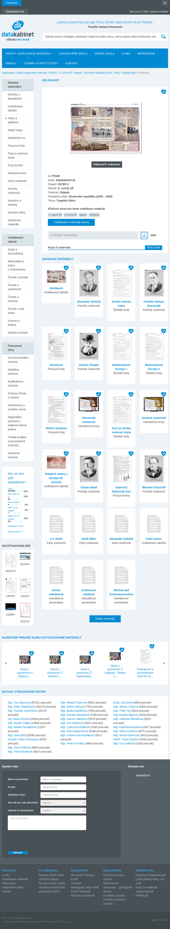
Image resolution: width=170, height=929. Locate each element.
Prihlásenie (11, 3)
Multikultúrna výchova (15, 383)
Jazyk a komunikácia (15, 251)
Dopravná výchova (14, 455)
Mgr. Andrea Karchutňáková (77, 735)
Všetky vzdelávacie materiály (28, 53)
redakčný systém (34, 921)
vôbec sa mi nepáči (13, 517)
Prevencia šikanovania (149, 875)
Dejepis (78, 72)
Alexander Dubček (89, 301)
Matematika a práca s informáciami (16, 265)
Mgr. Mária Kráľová (72, 706)
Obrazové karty (17, 173)
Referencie (146, 53)
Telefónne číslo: (16, 794)
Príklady (141, 895)
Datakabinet (8, 72)
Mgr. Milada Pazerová (74, 702)
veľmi (10, 489)
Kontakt (71, 63)
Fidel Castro (154, 538)
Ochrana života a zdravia (17, 395)
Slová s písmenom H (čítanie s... (24, 673)
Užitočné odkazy (48, 879)
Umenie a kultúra (14, 322)
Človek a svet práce (16, 310)
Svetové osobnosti (154, 417)
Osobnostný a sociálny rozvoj (17, 407)
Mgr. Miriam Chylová (126, 706)
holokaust (94, 214)
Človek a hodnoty (13, 299)
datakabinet (143, 775)
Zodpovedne (143, 891)
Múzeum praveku (81, 895)
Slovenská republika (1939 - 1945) (102, 72)
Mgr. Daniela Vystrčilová (22, 710)
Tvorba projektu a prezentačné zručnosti (17, 441)
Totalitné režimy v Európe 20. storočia (56, 478)
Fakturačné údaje (12, 887)
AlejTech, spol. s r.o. (62, 921)
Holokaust (56, 288)
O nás (126, 53)
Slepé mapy (15, 130)
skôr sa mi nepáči (13, 509)
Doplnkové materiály (14, 222)
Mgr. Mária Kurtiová (125, 731)
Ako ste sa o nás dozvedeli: (23, 802)
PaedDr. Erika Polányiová (23, 739)
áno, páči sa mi (13, 495)
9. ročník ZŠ (66, 72)
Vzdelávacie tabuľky (15, 108)
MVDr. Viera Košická (126, 739)
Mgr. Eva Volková (124, 743)
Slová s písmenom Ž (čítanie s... (55, 673)
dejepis (83, 214)
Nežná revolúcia (56, 428)
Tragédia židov (129, 72)
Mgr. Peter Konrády (72, 743)
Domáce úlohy (16, 212)
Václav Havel (89, 487)
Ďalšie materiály (105, 618)
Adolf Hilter (88, 538)
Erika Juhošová (123, 702)
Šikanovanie (110, 883)
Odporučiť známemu (106, 164)
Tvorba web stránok (12, 921)
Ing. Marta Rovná (18, 718)
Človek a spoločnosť (14, 287)
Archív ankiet (14, 531)
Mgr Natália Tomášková (22, 727)
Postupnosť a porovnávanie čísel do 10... (145, 673)
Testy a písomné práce (18, 155)
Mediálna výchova (13, 371)
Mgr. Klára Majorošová (74, 731)
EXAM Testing (79, 891)
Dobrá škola (104, 53)
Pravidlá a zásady (114, 895)
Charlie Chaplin (89, 364)
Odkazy (11, 63)
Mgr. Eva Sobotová (72, 723)
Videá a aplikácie (13, 120)
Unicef (75, 883)
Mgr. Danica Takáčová (74, 718)
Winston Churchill (154, 487)
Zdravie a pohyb (17, 332)
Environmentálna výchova (18, 359)
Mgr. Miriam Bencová (126, 735)
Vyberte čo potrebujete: (21, 810)
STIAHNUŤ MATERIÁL (64, 235)
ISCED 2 (53, 72)
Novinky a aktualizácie (15, 96)
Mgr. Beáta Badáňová (74, 710)
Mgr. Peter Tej (122, 710)
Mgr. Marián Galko (19, 723)
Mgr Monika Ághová (126, 714)
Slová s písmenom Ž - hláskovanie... (85, 673)
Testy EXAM (15, 165)
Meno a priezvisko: (18, 779)
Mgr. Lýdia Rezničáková (75, 727)
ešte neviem (13, 502)
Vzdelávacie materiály (15, 879)
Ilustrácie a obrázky (14, 202)
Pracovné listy (16, 145)
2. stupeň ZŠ (55, 214)
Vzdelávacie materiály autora (71, 222)
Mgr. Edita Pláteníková (21, 706)
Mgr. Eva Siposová (19, 702)
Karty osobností (17, 180)
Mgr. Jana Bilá (16, 735)
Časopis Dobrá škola (51, 875)
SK (164, 3)
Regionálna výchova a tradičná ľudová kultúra (17, 423)
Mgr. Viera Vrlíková (19, 747)
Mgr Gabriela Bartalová (128, 727)
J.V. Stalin (56, 538)
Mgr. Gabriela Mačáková (128, 718)
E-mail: (12, 787)
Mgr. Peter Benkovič (20, 751)
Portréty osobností (14, 190)
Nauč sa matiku (145, 887)
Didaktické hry (16, 137)
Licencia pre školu (73, 53)
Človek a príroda (18, 277)
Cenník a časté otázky (41, 63)
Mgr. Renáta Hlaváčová (75, 714)
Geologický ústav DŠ (83, 887)
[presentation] (37, 839)
